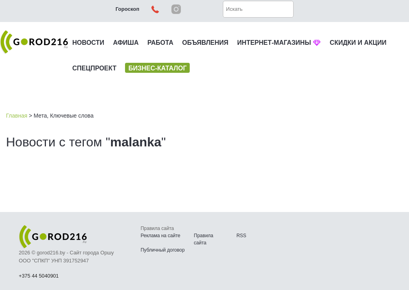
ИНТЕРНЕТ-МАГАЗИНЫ (279, 42)
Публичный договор (163, 250)
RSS (241, 235)
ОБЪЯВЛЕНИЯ (205, 42)
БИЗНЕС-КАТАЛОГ (157, 68)
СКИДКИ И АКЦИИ (358, 42)
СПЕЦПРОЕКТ (94, 68)
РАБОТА (160, 42)
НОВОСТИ (88, 42)
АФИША (126, 42)
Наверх (361, 262)
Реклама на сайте (161, 235)
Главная (16, 115)
